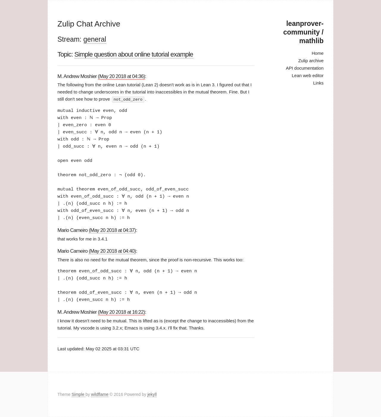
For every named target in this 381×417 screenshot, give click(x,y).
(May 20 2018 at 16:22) (121, 312)
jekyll (152, 394)
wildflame (99, 394)
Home (318, 53)
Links (318, 82)
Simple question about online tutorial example (133, 54)
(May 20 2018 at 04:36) (121, 76)
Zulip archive (311, 60)
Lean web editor (308, 75)
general (94, 39)
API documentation (305, 68)
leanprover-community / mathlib (303, 32)
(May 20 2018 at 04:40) (112, 251)
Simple (78, 394)
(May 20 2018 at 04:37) (112, 230)
